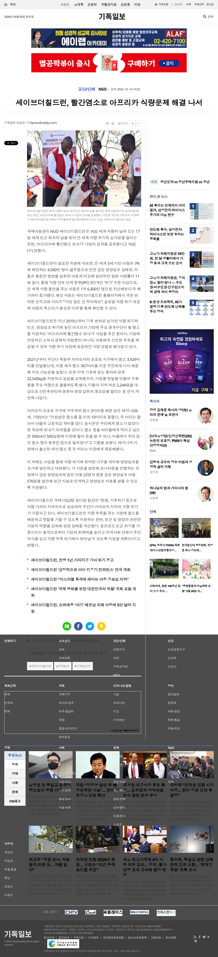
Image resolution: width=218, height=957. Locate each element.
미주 (188, 4)
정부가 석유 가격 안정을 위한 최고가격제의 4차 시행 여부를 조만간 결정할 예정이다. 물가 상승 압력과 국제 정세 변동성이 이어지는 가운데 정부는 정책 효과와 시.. (144, 890)
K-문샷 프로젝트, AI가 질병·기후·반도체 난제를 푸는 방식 (167, 307)
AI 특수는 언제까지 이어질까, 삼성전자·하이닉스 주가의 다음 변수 (167, 210)
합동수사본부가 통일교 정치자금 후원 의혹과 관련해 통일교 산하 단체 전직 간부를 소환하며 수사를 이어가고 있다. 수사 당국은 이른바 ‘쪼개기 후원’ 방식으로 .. (191, 885)
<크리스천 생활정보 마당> (125, 730)
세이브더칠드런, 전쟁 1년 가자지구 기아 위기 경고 (72, 560)
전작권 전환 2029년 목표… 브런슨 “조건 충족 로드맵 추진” (95, 865)
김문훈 (125, 4)
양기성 (154, 472)
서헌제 (154, 498)
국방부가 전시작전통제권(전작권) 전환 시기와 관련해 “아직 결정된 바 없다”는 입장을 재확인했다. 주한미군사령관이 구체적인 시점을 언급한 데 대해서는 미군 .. (191, 810)
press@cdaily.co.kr (44, 123)
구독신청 (199, 4)
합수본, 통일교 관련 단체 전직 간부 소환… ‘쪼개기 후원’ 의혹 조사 (191, 865)
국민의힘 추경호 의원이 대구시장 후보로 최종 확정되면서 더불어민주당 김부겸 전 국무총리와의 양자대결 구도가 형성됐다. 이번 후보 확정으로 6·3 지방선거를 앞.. (144, 810)
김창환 (154, 420)
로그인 (210, 4)
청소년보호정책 (137, 937)
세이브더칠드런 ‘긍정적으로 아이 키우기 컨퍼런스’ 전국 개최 (81, 569)
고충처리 (156, 937)
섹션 (10, 4)
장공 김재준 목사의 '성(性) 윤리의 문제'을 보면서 (171, 412)
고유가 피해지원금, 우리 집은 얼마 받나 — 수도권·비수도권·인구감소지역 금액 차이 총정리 (167, 284)
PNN (153, 451)
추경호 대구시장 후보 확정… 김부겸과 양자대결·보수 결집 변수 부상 (144, 790)
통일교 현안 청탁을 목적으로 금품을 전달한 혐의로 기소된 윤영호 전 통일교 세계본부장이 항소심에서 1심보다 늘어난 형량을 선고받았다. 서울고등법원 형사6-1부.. (50, 805)
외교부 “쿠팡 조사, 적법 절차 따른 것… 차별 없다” (49, 865)
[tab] (15, 764)
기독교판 (163, 4)
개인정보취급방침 (113, 937)
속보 (154, 182)
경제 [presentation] (15, 773)
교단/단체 (86, 89)
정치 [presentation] (15, 764)
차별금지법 (108, 4)
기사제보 (93, 937)
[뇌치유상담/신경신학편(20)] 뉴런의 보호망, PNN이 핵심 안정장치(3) (171, 441)
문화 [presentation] (15, 792)
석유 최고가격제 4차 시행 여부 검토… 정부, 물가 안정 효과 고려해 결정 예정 (144, 867)
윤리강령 (170, 937)
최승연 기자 (23, 123)
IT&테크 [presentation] (15, 801)
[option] (166, 536)
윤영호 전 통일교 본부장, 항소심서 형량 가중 (50, 787)
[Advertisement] (181, 147)
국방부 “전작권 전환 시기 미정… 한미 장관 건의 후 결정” (192, 790)
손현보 (92, 4)
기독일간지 (83, 666)
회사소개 (49, 937)
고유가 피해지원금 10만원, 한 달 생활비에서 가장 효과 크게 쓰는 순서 (167, 258)
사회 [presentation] (15, 783)
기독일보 (63, 666)
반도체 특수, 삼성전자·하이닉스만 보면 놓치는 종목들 (167, 234)
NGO (103, 89)
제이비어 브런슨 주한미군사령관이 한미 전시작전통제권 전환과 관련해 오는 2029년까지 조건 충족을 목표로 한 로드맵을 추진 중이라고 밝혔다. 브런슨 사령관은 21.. (97, 885)
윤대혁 (78, 4)
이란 (137, 4)
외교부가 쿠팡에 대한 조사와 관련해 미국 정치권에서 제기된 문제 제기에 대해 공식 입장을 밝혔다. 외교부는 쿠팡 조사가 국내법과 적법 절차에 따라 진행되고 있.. (50, 885)
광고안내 (64, 937)
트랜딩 (65, 5)
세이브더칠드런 (41, 666)
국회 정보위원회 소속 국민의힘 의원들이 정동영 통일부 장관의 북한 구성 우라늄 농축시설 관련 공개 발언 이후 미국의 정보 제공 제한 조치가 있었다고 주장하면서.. (97, 810)
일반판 (178, 4)
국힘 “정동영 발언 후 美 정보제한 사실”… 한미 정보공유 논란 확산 (97, 790)
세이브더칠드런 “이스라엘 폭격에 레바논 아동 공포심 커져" (80, 579)
